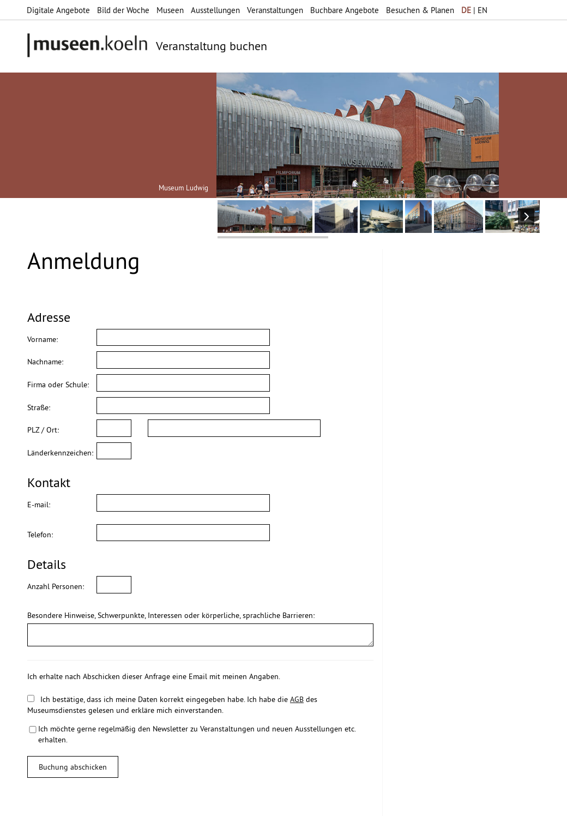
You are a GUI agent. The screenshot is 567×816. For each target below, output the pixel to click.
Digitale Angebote (58, 10)
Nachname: (45, 362)
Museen (170, 10)
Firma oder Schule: (58, 384)
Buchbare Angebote (344, 10)
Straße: (38, 407)
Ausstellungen (215, 10)
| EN (474, 10)
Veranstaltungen (275, 10)
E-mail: (38, 504)
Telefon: (40, 534)
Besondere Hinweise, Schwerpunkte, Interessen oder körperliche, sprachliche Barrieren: (171, 615)
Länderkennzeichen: (60, 453)
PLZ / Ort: (43, 430)
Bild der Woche (123, 10)
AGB (297, 699)
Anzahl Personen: (55, 586)
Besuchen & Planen (420, 10)
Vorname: (42, 339)
